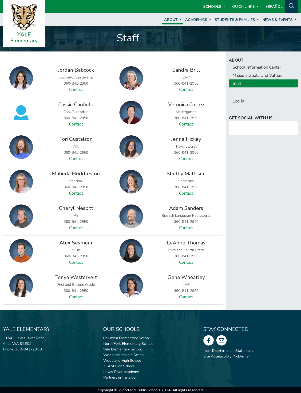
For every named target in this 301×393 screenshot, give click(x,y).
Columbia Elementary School (126, 338)
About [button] (171, 19)
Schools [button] (212, 6)
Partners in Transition (120, 377)
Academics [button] (196, 19)
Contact (76, 89)
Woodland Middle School (124, 355)
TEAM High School (118, 366)
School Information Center (257, 67)
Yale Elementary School (122, 349)
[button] (291, 6)
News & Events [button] (277, 19)
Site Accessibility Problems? (226, 356)
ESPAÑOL (273, 6)
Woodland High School (122, 360)
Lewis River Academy (121, 371)
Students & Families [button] (235, 19)
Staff (237, 83)
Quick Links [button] (244, 6)
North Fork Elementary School (128, 343)
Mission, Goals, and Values (257, 75)
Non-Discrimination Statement (228, 350)
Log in (238, 101)
